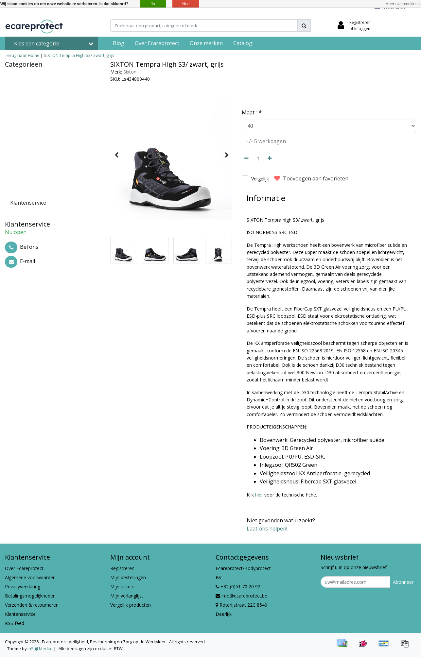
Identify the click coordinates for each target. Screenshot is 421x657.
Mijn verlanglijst (126, 596)
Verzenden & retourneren (32, 605)
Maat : (251, 112)
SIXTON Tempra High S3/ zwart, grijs (79, 55)
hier (259, 495)
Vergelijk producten (130, 605)
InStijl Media (39, 648)
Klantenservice (20, 614)
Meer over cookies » (403, 4)
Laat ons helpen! (267, 528)
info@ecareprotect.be (241, 596)
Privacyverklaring (22, 586)
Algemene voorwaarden (30, 577)
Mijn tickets (122, 586)
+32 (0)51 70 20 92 (238, 586)
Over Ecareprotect (24, 568)
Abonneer (403, 582)
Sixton (129, 72)
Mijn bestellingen (128, 577)
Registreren (122, 568)
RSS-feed (14, 623)
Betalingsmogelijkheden (30, 596)
